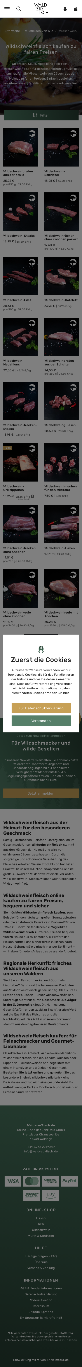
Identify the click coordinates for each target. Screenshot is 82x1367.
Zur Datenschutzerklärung (41, 708)
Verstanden (41, 721)
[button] (41, 8)
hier (66, 693)
